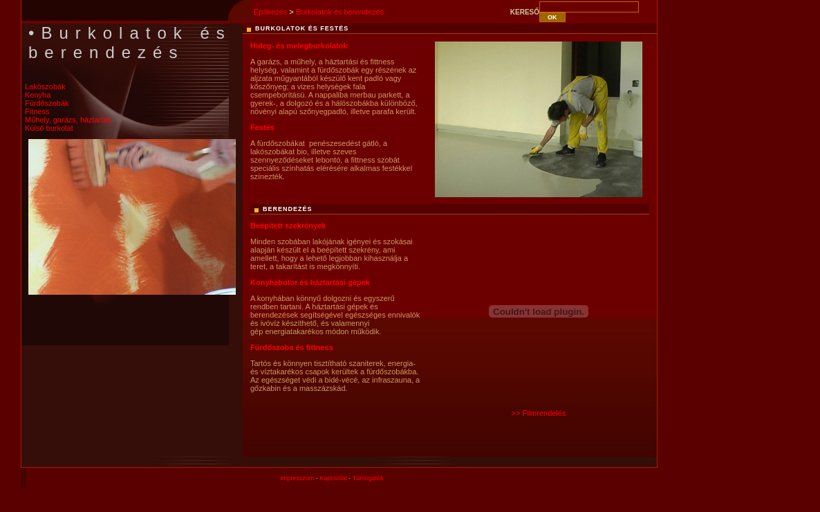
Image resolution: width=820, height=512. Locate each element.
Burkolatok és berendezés (340, 12)
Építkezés (270, 12)
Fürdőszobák (47, 103)
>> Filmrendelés (539, 413)
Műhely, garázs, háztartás (68, 120)
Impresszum (297, 478)
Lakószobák (45, 86)
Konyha (37, 95)
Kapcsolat (333, 478)
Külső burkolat (49, 128)
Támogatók (368, 478)
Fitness (37, 111)
